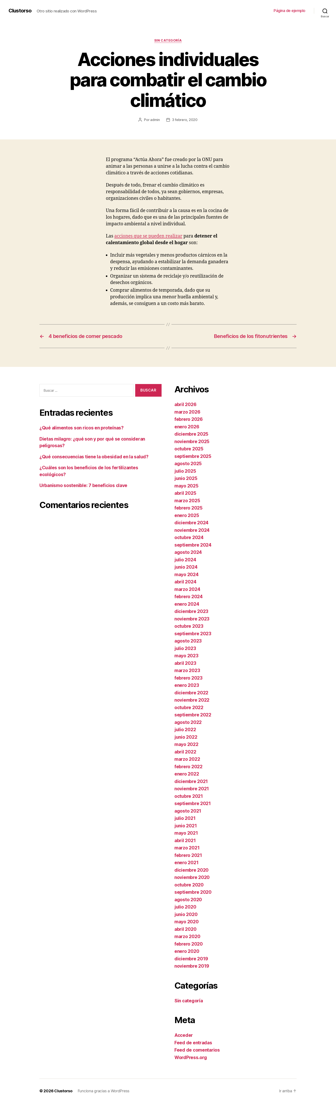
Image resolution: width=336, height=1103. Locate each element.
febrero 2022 (188, 766)
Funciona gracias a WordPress (103, 1091)
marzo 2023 (187, 670)
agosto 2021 (187, 811)
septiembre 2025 (192, 456)
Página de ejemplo (289, 10)
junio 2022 (185, 737)
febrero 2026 (188, 419)
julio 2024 (185, 559)
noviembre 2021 (191, 788)
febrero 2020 (188, 944)
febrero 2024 (188, 596)
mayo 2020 (186, 921)
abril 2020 (185, 929)
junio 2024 (185, 567)
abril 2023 (185, 663)
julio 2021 (184, 818)
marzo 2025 (187, 500)
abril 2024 (185, 581)
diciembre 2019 (191, 958)
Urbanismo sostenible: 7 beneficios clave (83, 485)
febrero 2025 (188, 508)
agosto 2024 (188, 552)
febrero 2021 (188, 855)
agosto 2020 (188, 899)
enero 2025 (186, 515)
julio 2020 (185, 907)
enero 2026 (186, 426)
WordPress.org (190, 1057)
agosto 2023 (188, 641)
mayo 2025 (186, 486)
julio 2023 (185, 648)
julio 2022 (185, 729)
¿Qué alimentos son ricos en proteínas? (81, 427)
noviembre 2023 (191, 619)
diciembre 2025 (191, 434)
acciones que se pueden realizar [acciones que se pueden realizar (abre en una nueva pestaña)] (148, 236)
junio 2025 (185, 478)
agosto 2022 (188, 722)
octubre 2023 (188, 626)
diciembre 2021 (191, 781)
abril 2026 (185, 404)
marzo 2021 (187, 847)
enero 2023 (186, 685)
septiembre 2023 (192, 633)
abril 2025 (185, 493)
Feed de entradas (193, 1042)
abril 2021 (185, 840)
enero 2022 (186, 774)
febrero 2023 (188, 678)
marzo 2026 (187, 412)
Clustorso (20, 10)
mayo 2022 (186, 744)
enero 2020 (186, 951)
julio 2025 (185, 471)
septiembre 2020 (193, 892)
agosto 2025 (188, 463)
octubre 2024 (189, 537)
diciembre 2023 (191, 611)
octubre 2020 (189, 885)
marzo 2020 (187, 936)
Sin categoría (168, 40)
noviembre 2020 (192, 877)
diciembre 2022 (191, 692)
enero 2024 (186, 604)
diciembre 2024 (191, 522)
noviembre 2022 (191, 700)
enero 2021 (186, 862)
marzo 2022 (187, 759)
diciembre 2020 (191, 870)
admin (155, 120)
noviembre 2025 (191, 441)
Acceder (183, 1035)
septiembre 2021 (192, 803)
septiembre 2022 (192, 714)
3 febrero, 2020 (185, 120)
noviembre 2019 (191, 966)
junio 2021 (185, 825)
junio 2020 (185, 914)
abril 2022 (185, 752)
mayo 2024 (186, 574)
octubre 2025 (188, 448)
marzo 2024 (187, 589)
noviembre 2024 (192, 530)
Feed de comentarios (197, 1050)
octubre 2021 (188, 796)
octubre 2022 (188, 707)
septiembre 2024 (193, 545)
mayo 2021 (186, 833)
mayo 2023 (186, 655)
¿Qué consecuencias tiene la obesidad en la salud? (93, 456)
